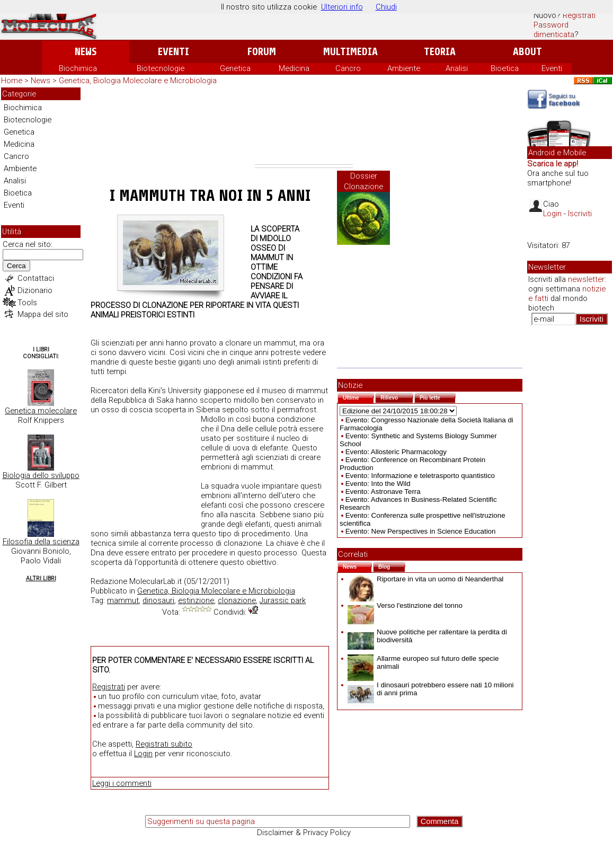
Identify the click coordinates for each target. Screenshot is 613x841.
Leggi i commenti (122, 783)
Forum (261, 52)
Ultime (358, 397)
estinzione (196, 600)
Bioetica (505, 68)
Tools (27, 302)
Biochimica (78, 68)
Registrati (579, 15)
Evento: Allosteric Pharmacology (396, 452)
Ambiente (403, 68)
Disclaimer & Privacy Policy (304, 832)
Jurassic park (283, 600)
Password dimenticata (554, 29)
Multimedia (350, 52)
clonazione (237, 600)
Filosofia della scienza (41, 541)
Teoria (440, 52)
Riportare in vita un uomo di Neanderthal (425, 579)
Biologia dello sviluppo (41, 475)
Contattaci (35, 278)
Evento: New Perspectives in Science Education (420, 531)
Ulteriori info (342, 7)
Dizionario (34, 290)
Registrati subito (164, 744)
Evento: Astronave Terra (383, 491)
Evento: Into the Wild (378, 484)
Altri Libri (41, 578)
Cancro (348, 68)
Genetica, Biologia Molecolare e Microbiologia (138, 80)
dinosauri (158, 600)
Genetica (235, 68)
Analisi (457, 68)
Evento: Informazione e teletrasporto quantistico (420, 476)
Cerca (16, 266)
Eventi (173, 52)
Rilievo (396, 397)
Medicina (294, 68)
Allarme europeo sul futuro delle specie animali (423, 662)
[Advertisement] (304, 126)
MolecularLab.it (155, 581)
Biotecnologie (160, 68)
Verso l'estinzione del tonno (405, 605)
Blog (391, 566)
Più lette (438, 397)
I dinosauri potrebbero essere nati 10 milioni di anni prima (431, 689)
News (85, 52)
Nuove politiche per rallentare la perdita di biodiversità (427, 636)
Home (11, 80)
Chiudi (386, 7)
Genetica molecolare (41, 410)
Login (143, 753)
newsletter (586, 279)
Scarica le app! (552, 164)
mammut (123, 600)
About (527, 52)
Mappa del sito (42, 314)
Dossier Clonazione (363, 181)
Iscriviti (580, 213)
